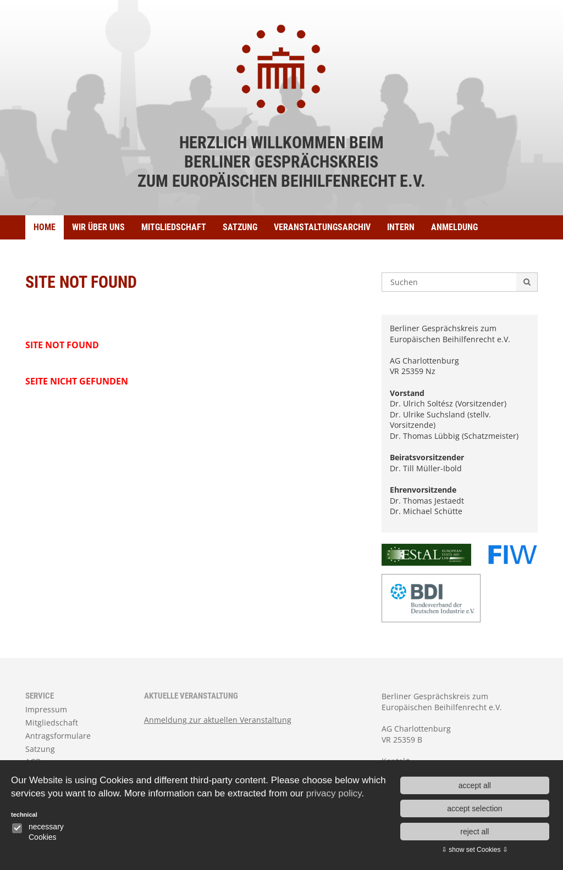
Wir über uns (98, 227)
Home (45, 227)
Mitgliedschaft (173, 227)
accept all (475, 785)
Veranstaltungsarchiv (322, 227)
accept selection (474, 808)
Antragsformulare (58, 735)
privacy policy (334, 793)
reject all (474, 831)
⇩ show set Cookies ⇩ (474, 850)
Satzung (240, 227)
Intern (401, 227)
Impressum (46, 709)
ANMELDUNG (454, 227)
